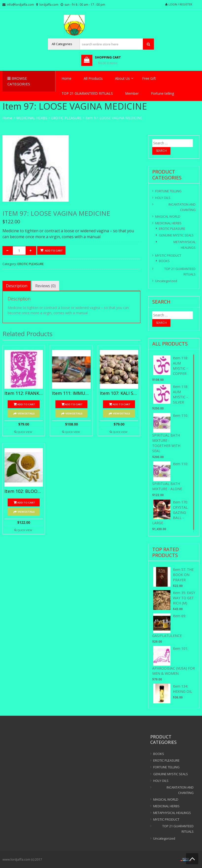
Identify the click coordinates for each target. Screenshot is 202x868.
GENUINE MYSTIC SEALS (176, 235)
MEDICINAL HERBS (31, 118)
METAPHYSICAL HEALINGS (184, 245)
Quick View (24, 431)
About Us (122, 78)
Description (16, 286)
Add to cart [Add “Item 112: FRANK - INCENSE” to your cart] (26, 404)
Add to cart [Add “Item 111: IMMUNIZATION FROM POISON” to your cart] (74, 404)
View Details (26, 413)
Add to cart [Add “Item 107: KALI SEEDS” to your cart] (122, 404)
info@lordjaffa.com (20, 4)
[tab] (16, 286)
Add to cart (54, 250)
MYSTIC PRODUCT (168, 255)
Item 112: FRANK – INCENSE (23, 393)
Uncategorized (166, 281)
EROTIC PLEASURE (66, 118)
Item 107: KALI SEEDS (119, 393)
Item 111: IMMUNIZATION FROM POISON (71, 393)
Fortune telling (162, 93)
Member (132, 93)
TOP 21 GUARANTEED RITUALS (87, 93)
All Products (93, 78)
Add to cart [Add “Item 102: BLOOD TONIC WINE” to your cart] (26, 502)
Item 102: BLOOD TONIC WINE (23, 491)
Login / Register (180, 4)
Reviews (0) (45, 286)
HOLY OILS (162, 197)
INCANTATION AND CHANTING (182, 207)
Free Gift (149, 78)
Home (66, 78)
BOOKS (164, 261)
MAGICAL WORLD (167, 216)
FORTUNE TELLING (168, 191)
